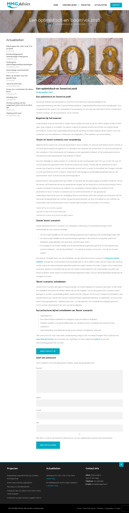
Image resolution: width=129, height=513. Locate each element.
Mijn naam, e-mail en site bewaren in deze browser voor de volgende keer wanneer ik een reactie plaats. (74, 438)
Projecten (85, 5)
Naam (39, 398)
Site (37, 423)
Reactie (39, 368)
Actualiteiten (101, 5)
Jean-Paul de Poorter (45, 339)
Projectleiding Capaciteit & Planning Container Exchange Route (22, 477)
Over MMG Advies (69, 5)
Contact (116, 5)
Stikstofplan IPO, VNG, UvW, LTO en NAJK (64, 477)
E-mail (39, 410)
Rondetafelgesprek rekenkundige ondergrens (64, 484)
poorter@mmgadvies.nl (99, 484)
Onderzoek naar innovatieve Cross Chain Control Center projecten (24, 492)
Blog (53, 24)
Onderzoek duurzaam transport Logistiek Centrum (24, 498)
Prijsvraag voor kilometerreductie (18, 487)
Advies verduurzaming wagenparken (19, 483)
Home (56, 5)
